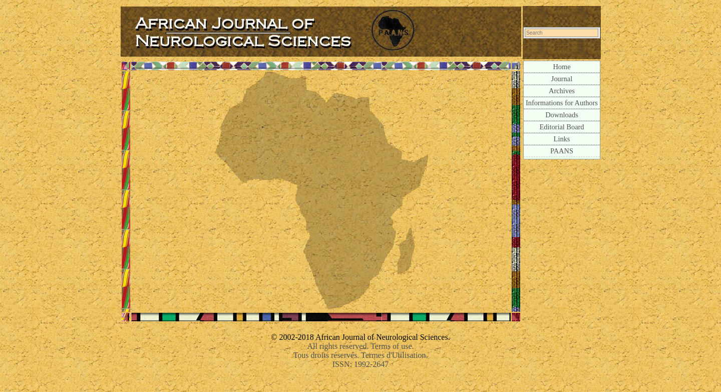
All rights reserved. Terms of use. (360, 346)
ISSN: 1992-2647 (360, 364)
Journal (561, 79)
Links (562, 139)
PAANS (561, 151)
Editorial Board (561, 127)
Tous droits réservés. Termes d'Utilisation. (360, 355)
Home (561, 67)
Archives (562, 91)
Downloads (561, 115)
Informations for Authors (562, 103)
